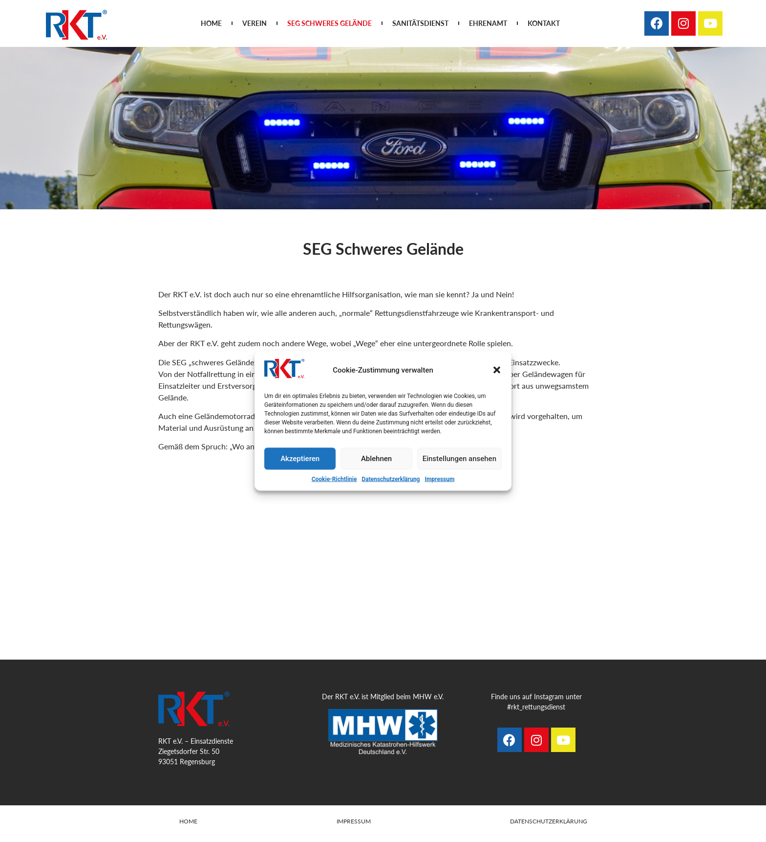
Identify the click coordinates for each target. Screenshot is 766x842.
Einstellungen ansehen (459, 458)
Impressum (439, 478)
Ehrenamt (488, 23)
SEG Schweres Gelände (329, 23)
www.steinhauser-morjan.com (399, 833)
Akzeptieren (299, 458)
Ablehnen (376, 458)
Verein (254, 23)
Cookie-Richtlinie (334, 478)
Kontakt (544, 23)
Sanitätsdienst (420, 23)
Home (211, 23)
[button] (497, 370)
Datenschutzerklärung (391, 478)
